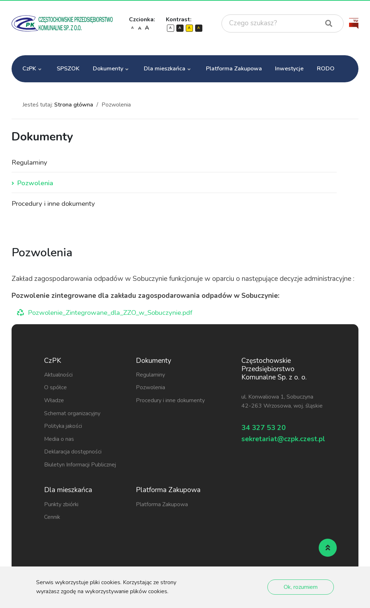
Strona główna (74, 105)
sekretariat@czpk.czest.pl (283, 442)
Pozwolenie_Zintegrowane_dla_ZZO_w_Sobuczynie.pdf (113, 313)
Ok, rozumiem (301, 587)
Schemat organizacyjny (72, 414)
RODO (326, 69)
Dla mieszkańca (164, 69)
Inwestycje (289, 69)
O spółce (55, 388)
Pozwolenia (35, 183)
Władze (54, 401)
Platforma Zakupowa (234, 69)
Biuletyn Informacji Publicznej (80, 465)
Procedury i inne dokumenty (54, 204)
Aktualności (58, 375)
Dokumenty (108, 69)
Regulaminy (30, 163)
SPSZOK (68, 69)
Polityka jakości (63, 427)
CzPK (29, 69)
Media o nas (59, 440)
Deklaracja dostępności (73, 452)
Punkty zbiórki (61, 505)
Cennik (52, 518)
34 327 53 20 (265, 429)
